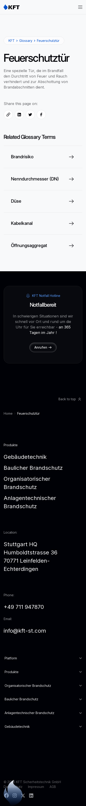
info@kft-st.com (25, 630)
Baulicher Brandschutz (33, 468)
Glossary (25, 41)
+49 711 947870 (24, 607)
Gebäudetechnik (25, 457)
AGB (53, 787)
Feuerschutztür (48, 41)
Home (8, 413)
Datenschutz (13, 787)
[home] (12, 7)
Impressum (36, 787)
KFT (11, 41)
